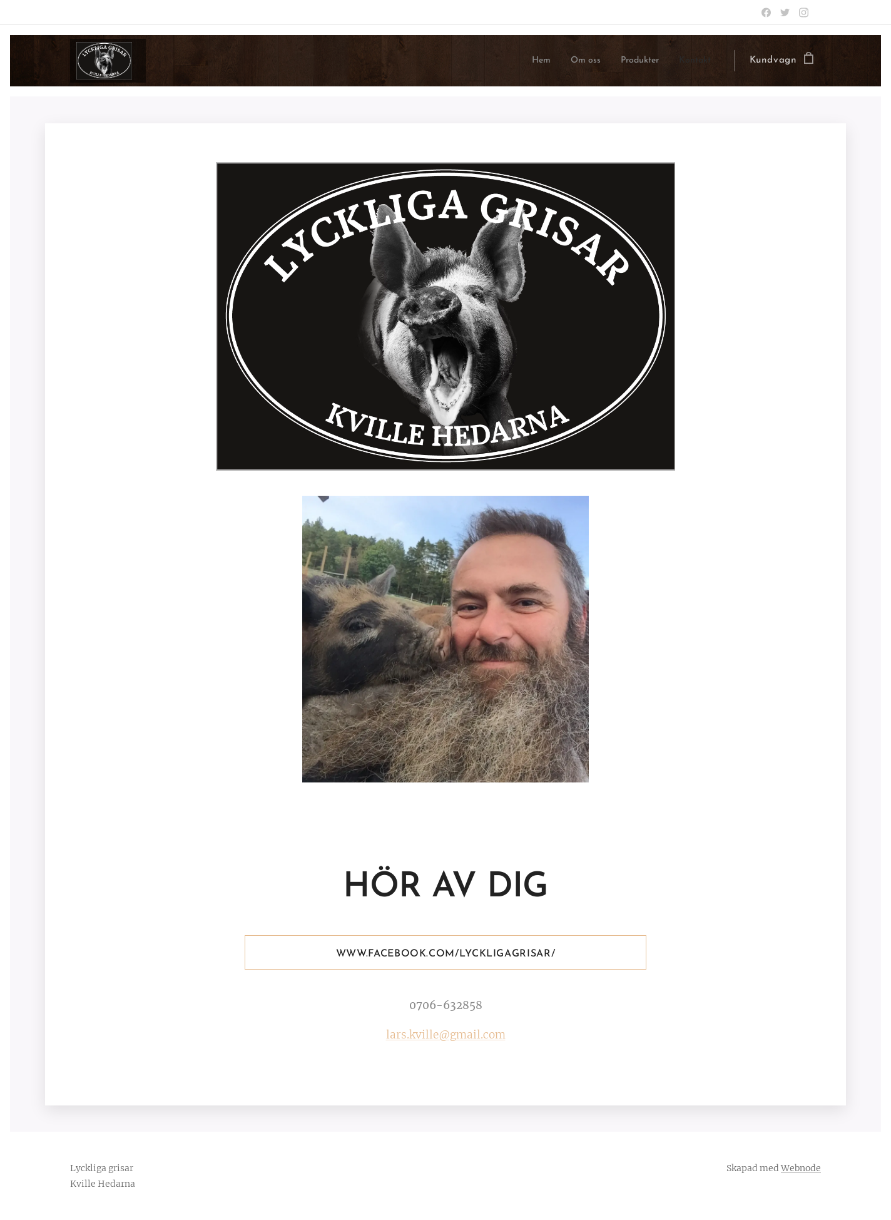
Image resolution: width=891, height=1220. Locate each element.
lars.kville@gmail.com (446, 1035)
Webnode (801, 1168)
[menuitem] (525, 60)
